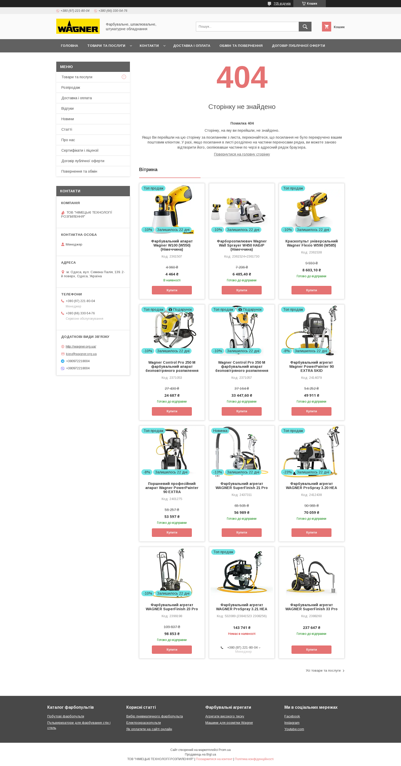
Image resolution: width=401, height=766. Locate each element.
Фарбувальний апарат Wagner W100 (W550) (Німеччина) (172, 245)
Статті (66, 129)
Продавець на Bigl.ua (200, 754)
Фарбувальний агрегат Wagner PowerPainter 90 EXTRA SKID (311, 366)
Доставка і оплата (191, 46)
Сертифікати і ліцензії (80, 150)
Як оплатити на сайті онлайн (149, 729)
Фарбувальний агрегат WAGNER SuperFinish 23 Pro (172, 607)
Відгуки (67, 108)
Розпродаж (70, 87)
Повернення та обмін (79, 171)
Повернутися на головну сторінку (242, 154)
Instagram (291, 723)
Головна (69, 46)
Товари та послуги (106, 46)
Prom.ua (225, 750)
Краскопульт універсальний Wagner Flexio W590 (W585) (311, 243)
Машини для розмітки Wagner (229, 723)
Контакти (149, 46)
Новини (67, 119)
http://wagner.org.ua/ (81, 346)
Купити (171, 290)
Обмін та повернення (241, 46)
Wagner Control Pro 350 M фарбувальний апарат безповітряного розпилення (241, 366)
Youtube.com (294, 729)
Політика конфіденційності (254, 759)
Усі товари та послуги (323, 670)
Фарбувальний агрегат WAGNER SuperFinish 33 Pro (311, 607)
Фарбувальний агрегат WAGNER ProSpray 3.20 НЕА (311, 486)
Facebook (292, 716)
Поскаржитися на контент (214, 759)
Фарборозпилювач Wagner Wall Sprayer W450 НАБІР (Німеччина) (242, 245)
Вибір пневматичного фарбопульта (154, 716)
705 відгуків (282, 3)
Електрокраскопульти (143, 723)
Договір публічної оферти (298, 46)
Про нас (68, 140)
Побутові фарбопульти (65, 716)
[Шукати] (305, 26)
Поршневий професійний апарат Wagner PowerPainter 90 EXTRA (171, 488)
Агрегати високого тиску (224, 716)
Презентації (72, 59)
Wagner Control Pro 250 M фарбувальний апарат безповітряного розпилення (172, 366)
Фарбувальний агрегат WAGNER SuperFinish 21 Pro (242, 486)
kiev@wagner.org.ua (81, 354)
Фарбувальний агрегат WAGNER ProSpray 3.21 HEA (241, 607)
